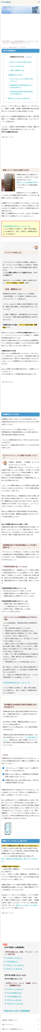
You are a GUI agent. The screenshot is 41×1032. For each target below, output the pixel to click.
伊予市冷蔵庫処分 (6, 2)
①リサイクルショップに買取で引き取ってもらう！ (21, 80)
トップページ (4, 47)
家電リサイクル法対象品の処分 (26, 182)
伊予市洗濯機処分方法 (14, 996)
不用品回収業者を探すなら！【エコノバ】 (17, 226)
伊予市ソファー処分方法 (14, 969)
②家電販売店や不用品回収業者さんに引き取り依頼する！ (21, 86)
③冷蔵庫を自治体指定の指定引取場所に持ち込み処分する (21, 92)
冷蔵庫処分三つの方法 (15, 75)
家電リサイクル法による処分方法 (19, 98)
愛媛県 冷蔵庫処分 (13, 47)
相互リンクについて (7, 1024)
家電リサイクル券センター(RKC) (26, 905)
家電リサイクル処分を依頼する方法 (20, 62)
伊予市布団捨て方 (12, 961)
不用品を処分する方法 (11, 1011)
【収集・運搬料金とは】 (17, 70)
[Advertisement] (20, 27)
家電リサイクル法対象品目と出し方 (12, 1029)
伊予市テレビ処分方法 (14, 1000)
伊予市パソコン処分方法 (15, 989)
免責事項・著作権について (9, 1020)
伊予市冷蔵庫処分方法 (14, 993)
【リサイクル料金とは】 (17, 66)
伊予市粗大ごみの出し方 (14, 958)
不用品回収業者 (25, 1011)
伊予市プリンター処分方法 (15, 965)
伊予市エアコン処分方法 (15, 1003)
